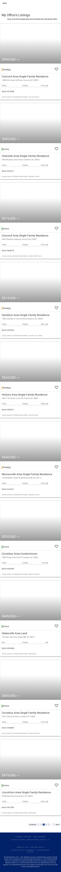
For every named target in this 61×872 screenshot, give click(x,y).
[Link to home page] (22, 3)
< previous (32, 824)
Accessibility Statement (23, 850)
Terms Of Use (22, 847)
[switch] (56, 68)
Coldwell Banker (23, 836)
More (5, 3)
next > (58, 824)
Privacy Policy (38, 847)
